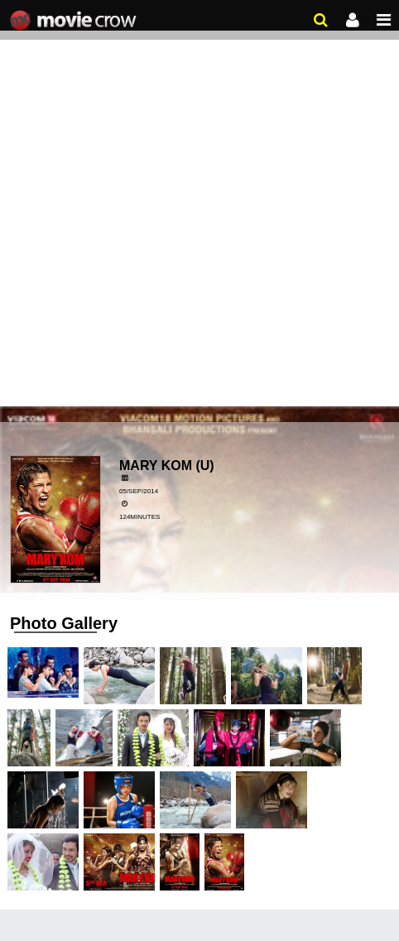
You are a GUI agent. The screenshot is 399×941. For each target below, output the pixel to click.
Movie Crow (75, 20)
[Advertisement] (199, 207)
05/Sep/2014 (138, 491)
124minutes (139, 517)
